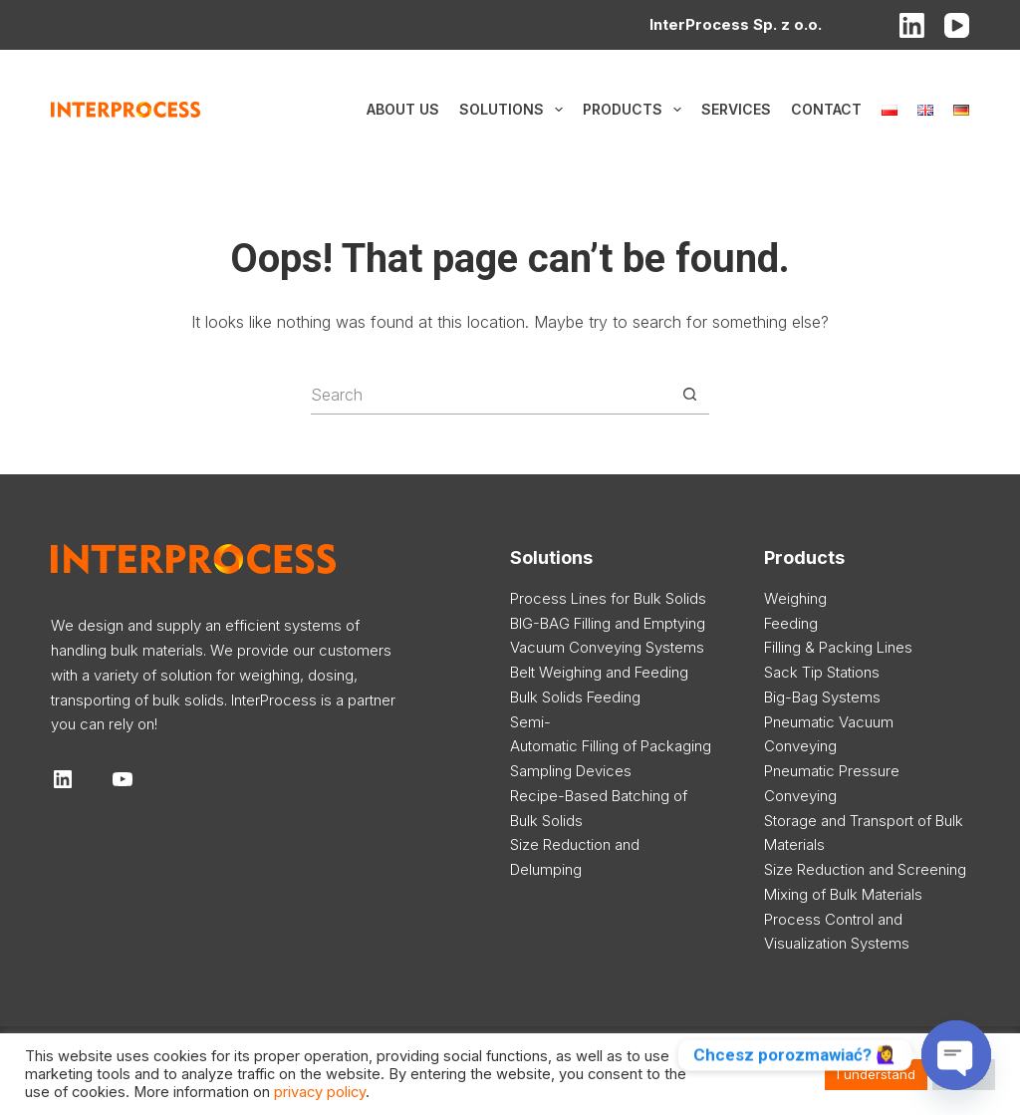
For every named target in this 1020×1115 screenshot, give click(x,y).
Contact (826, 109)
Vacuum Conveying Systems (607, 647)
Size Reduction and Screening (865, 869)
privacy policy (320, 1092)
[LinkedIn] (911, 25)
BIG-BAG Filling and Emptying (607, 623)
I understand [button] (876, 1074)
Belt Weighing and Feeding (599, 672)
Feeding (791, 623)
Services (736, 109)
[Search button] (689, 395)
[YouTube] (956, 25)
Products (636, 110)
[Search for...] (490, 395)
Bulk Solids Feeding (575, 697)
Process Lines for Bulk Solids (608, 598)
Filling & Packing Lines (838, 647)
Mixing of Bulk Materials (843, 894)
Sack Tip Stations (822, 672)
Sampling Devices (571, 770)
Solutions (515, 110)
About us (403, 109)
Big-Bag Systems (822, 697)
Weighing (795, 598)
